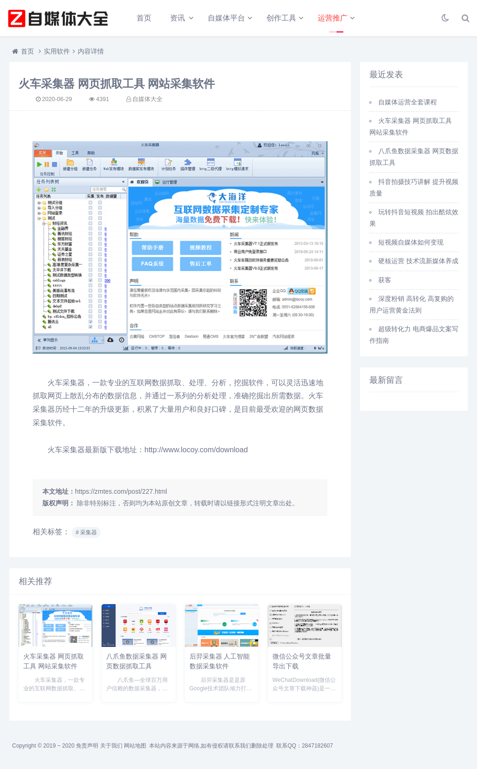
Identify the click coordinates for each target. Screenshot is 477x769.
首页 (143, 18)
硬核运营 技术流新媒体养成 (418, 261)
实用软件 (57, 51)
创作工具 (281, 18)
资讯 (177, 18)
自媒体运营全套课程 (407, 102)
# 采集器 (86, 532)
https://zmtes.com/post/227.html (121, 491)
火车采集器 (66, 383)
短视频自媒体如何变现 (410, 242)
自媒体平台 (226, 18)
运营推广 (333, 18)
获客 (384, 280)
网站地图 (135, 745)
